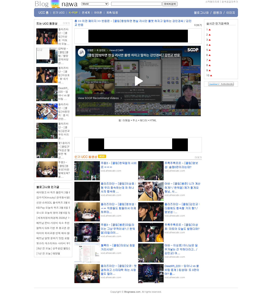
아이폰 (98, 12)
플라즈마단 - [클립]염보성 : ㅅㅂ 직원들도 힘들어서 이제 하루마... (118, 208)
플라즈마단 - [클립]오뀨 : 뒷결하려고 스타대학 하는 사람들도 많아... (119, 269)
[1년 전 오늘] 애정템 (48, 253)
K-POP (73, 12)
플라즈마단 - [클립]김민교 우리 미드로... (64, 131)
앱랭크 (217, 12)
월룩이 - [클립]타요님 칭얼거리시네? (118, 247)
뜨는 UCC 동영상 (47, 23)
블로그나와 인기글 (47, 187)
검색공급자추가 (230, 1)
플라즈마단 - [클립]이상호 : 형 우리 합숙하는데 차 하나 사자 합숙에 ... (118, 187)
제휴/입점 (112, 12)
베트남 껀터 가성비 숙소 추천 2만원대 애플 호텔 (63, 223)
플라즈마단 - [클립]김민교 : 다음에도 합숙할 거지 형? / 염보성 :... (182, 208)
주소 (134, 120)
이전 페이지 (89, 21)
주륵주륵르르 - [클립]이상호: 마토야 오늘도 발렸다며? (181, 227)
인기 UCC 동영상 (85, 157)
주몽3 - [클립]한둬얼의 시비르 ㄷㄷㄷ (119, 165)
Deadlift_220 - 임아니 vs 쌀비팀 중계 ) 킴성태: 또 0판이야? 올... (181, 269)
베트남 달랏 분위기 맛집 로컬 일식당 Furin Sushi (63, 238)
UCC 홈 (43, 12)
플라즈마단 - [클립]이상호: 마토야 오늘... (63, 36)
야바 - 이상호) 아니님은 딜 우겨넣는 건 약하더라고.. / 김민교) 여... (181, 249)
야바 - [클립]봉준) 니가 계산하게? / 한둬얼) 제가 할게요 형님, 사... (182, 187)
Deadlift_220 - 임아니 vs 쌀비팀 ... (64, 93)
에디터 (143, 120)
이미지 (230, 12)
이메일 (126, 120)
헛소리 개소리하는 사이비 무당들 (55, 243)
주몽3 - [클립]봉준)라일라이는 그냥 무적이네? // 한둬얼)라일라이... (118, 228)
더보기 (66, 23)
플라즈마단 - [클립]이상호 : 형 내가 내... (64, 75)
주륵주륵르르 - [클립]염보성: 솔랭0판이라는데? (181, 165)
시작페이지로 (212, 1)
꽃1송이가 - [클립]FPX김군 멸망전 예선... (64, 150)
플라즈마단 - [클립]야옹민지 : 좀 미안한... (64, 111)
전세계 (86, 12)
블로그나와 (201, 12)
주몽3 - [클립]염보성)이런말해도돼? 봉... (64, 169)
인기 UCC (59, 12)
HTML (153, 120)
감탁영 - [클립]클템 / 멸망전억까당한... (63, 56)
